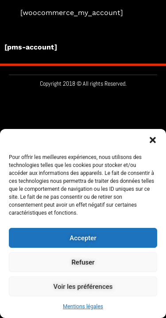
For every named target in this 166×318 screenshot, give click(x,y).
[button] (152, 140)
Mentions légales (83, 306)
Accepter (82, 238)
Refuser (82, 262)
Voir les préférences (83, 287)
